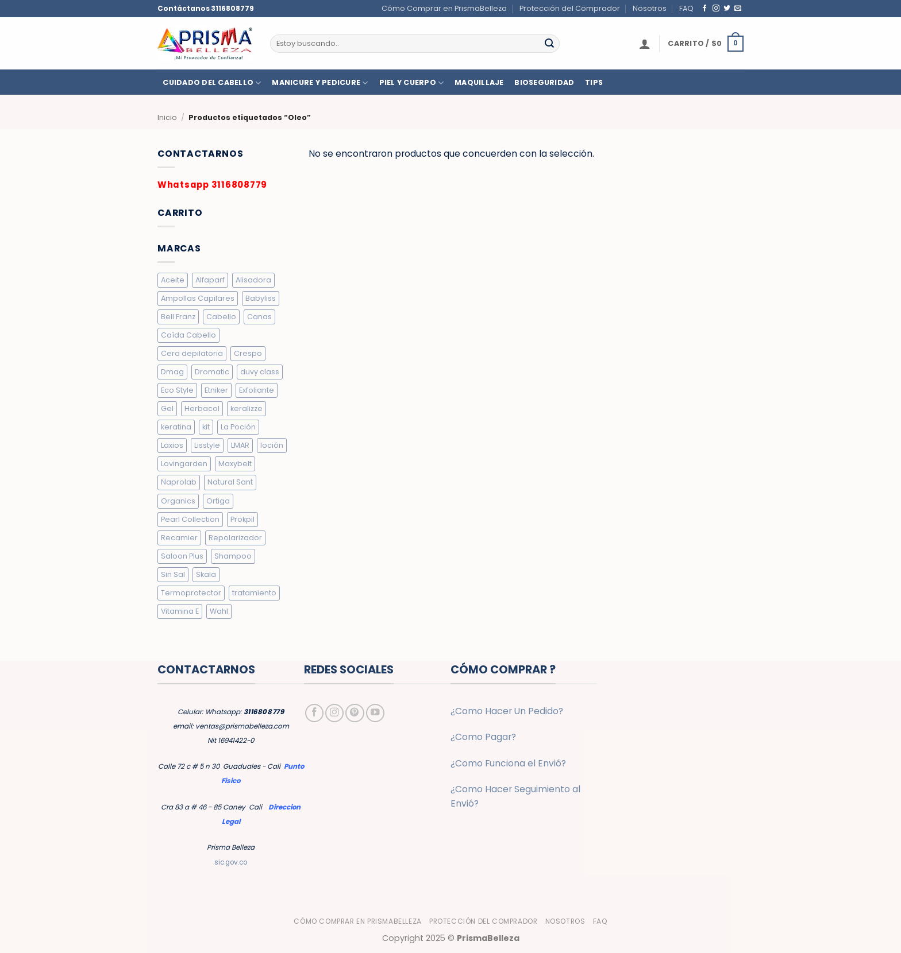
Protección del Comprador (569, 8)
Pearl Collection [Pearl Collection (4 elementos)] (190, 519)
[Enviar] (549, 43)
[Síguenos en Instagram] (716, 8)
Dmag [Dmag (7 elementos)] (172, 372)
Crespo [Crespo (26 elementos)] (248, 353)
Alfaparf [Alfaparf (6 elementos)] (210, 280)
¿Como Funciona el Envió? (508, 763)
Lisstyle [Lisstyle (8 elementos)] (207, 445)
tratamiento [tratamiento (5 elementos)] (254, 593)
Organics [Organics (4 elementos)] (178, 501)
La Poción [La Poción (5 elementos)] (238, 427)
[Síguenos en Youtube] (375, 713)
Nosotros (650, 8)
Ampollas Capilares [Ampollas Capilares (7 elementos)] (197, 298)
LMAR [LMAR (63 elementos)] (240, 445)
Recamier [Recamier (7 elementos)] (179, 538)
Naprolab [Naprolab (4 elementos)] (179, 482)
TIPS (594, 82)
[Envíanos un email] (737, 8)
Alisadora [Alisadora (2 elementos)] (253, 280)
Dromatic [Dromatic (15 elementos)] (212, 372)
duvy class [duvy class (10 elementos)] (259, 372)
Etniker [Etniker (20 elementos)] (216, 390)
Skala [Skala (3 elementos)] (206, 574)
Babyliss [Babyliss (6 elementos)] (260, 298)
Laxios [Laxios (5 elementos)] (172, 445)
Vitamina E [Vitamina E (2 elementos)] (180, 611)
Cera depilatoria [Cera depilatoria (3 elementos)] (192, 353)
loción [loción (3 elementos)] (271, 445)
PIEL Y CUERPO (411, 83)
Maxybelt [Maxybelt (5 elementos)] (235, 463)
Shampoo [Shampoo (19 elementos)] (233, 556)
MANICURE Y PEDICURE (320, 83)
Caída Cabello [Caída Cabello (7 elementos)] (188, 335)
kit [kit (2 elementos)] (206, 427)
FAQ (686, 8)
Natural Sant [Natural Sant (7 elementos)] (230, 482)
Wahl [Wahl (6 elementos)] (219, 611)
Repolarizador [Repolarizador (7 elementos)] (235, 538)
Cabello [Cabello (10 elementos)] (221, 316)
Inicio (167, 117)
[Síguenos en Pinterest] (354, 713)
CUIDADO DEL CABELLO (212, 83)
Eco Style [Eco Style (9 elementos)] (177, 390)
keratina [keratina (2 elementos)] (176, 427)
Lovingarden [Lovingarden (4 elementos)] (184, 463)
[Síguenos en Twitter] (726, 8)
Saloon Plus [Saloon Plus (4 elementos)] (182, 556)
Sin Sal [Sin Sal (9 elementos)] (173, 574)
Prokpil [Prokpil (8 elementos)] (242, 519)
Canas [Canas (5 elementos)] (259, 316)
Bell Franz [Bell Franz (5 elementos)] (178, 316)
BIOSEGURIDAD (544, 82)
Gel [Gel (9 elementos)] (167, 408)
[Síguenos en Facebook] (705, 8)
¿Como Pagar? (483, 737)
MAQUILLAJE (479, 82)
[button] (644, 43)
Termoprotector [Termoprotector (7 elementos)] (191, 593)
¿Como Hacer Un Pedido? (506, 711)
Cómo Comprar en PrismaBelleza (444, 8)
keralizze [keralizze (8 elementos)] (246, 408)
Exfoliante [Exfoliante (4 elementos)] (256, 390)
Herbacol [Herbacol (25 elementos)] (202, 408)
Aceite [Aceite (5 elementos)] (172, 280)
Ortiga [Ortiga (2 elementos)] (218, 501)
